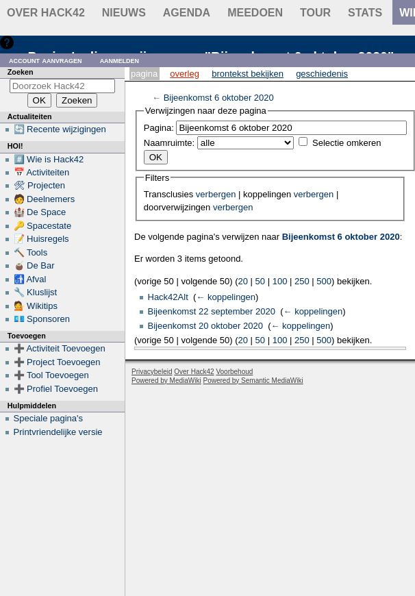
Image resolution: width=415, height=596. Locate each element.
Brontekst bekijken (248, 74)
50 (260, 281)
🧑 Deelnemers (44, 199)
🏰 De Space (40, 212)
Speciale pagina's (49, 418)
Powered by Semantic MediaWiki (253, 380)
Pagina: (159, 128)
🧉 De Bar (34, 265)
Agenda (186, 12)
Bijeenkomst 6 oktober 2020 (219, 97)
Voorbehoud (234, 371)
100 (280, 281)
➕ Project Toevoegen (57, 362)
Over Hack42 (46, 12)
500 (323, 281)
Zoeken (21, 72)
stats (365, 12)
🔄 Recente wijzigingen (60, 129)
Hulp (26, 42)
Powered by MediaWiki (166, 380)
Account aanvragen (45, 60)
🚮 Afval (30, 279)
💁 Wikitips (36, 306)
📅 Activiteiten (42, 172)
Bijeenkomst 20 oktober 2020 (205, 326)
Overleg (184, 74)
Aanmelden (120, 60)
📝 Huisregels (41, 239)
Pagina (144, 74)
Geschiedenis (322, 74)
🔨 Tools (31, 252)
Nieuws (124, 12)
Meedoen (255, 12)
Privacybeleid (151, 371)
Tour (315, 12)
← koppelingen (225, 297)
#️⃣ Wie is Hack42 (49, 159)
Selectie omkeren (346, 143)
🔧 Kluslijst (36, 292)
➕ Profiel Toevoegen (56, 389)
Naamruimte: (169, 143)
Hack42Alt (168, 297)
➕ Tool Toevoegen (51, 375)
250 (302, 281)
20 (243, 281)
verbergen (216, 194)
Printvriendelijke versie (58, 432)
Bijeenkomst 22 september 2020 (211, 311)
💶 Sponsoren (42, 319)
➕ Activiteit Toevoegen (59, 348)
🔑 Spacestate (43, 226)
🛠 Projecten (40, 185)
